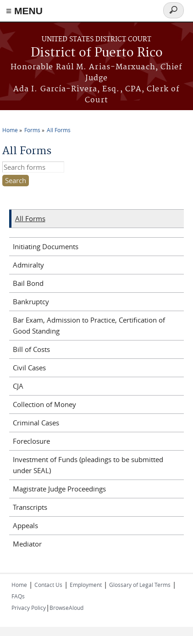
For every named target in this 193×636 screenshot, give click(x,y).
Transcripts (30, 507)
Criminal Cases (36, 422)
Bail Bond (28, 283)
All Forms (59, 130)
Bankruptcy (31, 301)
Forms (32, 130)
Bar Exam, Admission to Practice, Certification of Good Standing (89, 325)
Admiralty (28, 264)
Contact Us (48, 584)
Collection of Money (44, 404)
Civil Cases (29, 367)
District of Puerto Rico (97, 53)
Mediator (27, 543)
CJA (18, 386)
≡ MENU (24, 11)
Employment (86, 584)
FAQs (18, 596)
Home (10, 130)
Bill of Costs (31, 349)
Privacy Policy (28, 607)
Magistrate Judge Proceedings (59, 488)
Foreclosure (31, 441)
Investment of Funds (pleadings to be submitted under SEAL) (88, 465)
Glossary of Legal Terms (140, 584)
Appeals (25, 525)
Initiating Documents (45, 246)
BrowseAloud (66, 607)
